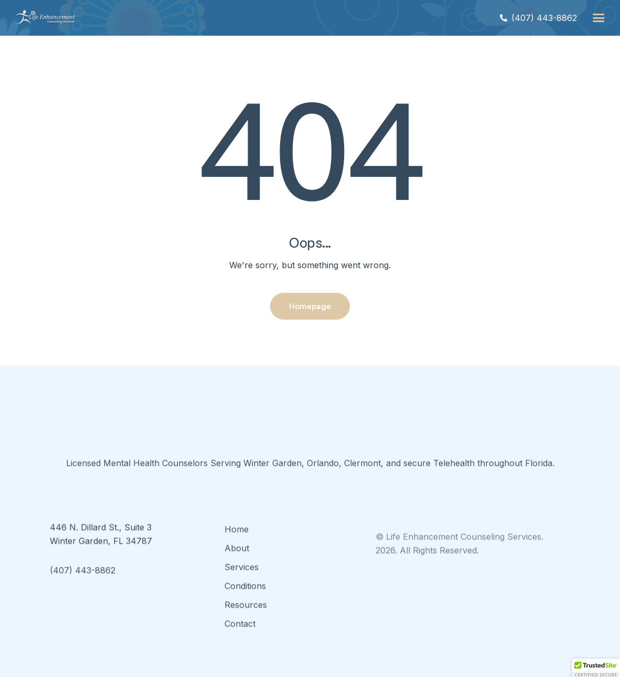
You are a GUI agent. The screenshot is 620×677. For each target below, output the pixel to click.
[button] (598, 17)
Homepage (310, 306)
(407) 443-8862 (82, 586)
